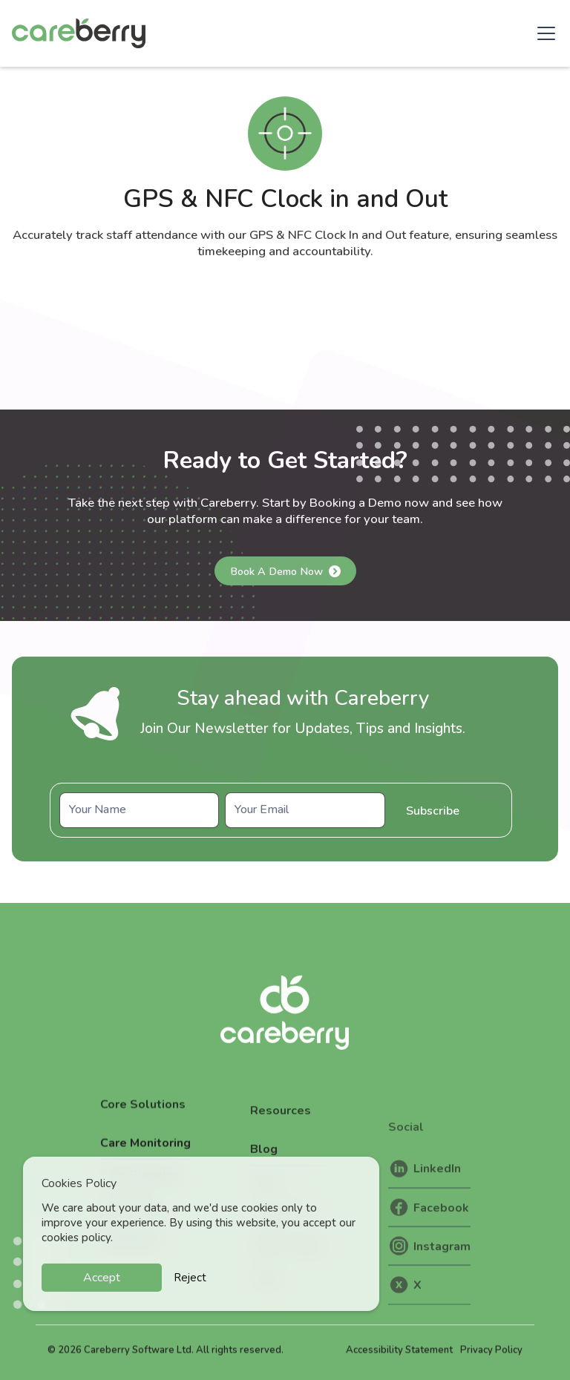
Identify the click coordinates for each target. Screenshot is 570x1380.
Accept (101, 1277)
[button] (543, 33)
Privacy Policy (491, 1363)
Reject (190, 1277)
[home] (78, 33)
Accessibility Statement (399, 1363)
